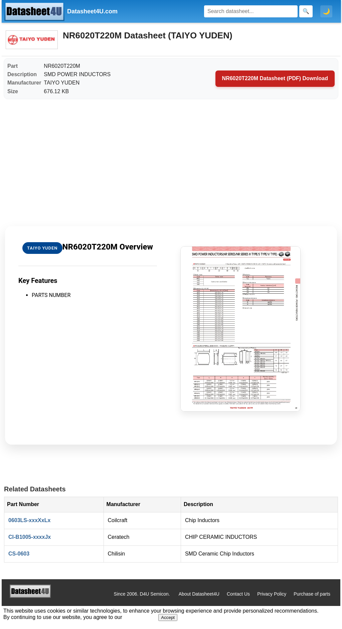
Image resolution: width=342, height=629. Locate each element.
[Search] (251, 11)
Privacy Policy (271, 594)
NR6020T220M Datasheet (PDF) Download (275, 78)
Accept (168, 617)
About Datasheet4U (199, 594)
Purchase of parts (312, 594)
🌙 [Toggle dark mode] (326, 11)
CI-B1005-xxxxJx (29, 537)
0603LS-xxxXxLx (29, 520)
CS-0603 (18, 554)
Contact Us (238, 594)
